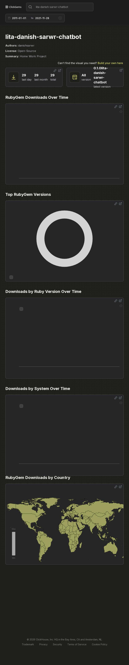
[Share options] (55, 70)
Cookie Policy (99, 644)
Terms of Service (77, 644)
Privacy (43, 644)
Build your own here (110, 63)
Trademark (28, 644)
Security (57, 644)
